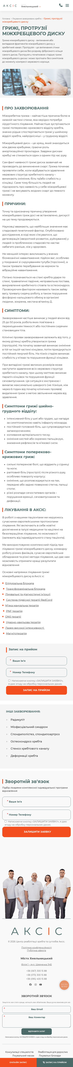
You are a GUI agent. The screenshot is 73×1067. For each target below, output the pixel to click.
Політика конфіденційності (36, 947)
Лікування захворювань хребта (26, 19)
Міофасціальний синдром (29, 727)
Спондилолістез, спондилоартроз (35, 734)
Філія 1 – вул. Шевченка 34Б (36, 964)
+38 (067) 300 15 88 (36, 971)
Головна (6, 19)
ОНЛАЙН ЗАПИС (18, 1062)
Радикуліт (18, 719)
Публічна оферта (36, 950)
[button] (67, 5)
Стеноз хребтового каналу (30, 748)
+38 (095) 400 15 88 (36, 979)
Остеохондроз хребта (26, 741)
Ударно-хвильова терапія (23, 622)
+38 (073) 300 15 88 (36, 975)
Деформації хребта (24, 756)
